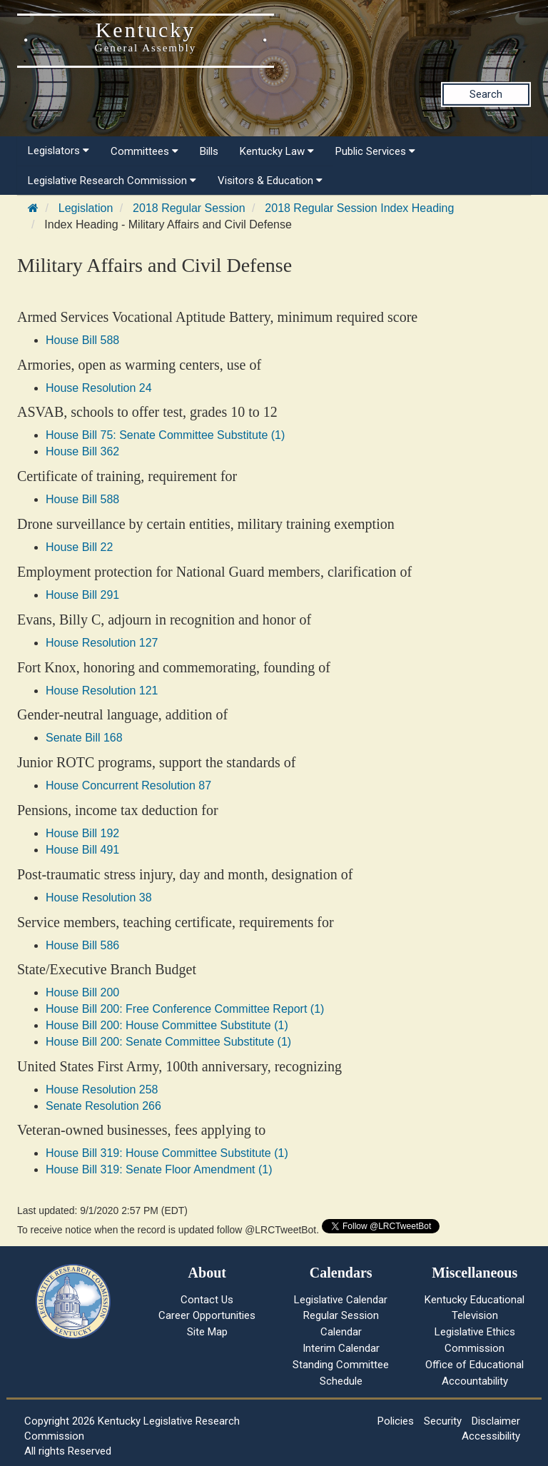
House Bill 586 (82, 945)
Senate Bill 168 (84, 738)
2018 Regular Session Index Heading (359, 208)
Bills (209, 151)
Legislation (86, 208)
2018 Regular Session (189, 208)
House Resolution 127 (102, 643)
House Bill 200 (82, 992)
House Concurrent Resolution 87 (128, 785)
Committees (144, 151)
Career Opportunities (206, 1315)
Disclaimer (496, 1421)
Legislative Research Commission (112, 180)
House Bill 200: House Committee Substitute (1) (167, 1025)
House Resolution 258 (102, 1089)
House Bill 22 (79, 547)
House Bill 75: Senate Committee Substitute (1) (165, 435)
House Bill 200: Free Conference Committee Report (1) (185, 1009)
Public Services (375, 151)
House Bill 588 (82, 340)
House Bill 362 (82, 451)
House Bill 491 (82, 850)
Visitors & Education (270, 180)
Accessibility (491, 1436)
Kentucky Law (277, 151)
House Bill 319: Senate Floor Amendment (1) (159, 1169)
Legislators (58, 150)
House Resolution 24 (99, 388)
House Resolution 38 (99, 897)
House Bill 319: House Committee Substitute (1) (167, 1153)
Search (486, 94)
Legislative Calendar (340, 1299)
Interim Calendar (341, 1348)
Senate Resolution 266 (103, 1106)
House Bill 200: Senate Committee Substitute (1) (168, 1042)
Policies (395, 1421)
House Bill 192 (82, 833)
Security (443, 1421)
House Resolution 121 (102, 690)
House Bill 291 (82, 595)
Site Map (207, 1331)
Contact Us (207, 1299)
